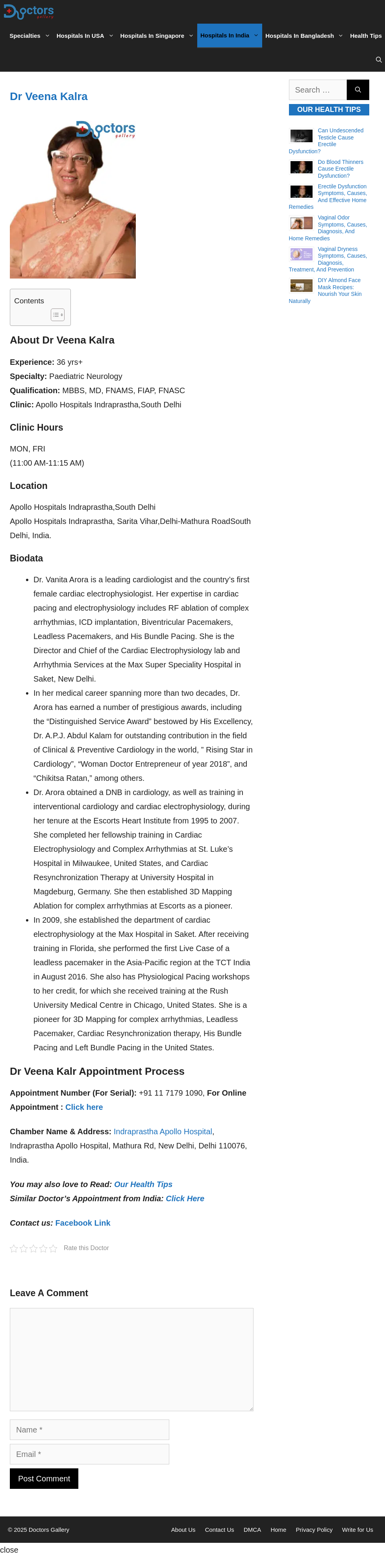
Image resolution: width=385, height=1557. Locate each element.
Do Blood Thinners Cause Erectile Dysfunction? (341, 169)
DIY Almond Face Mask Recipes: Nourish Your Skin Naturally (325, 290)
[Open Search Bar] (379, 60)
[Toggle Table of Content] (54, 314)
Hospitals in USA (87, 36)
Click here (84, 1107)
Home (278, 1529)
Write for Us (357, 1529)
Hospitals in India (231, 35)
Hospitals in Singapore (159, 36)
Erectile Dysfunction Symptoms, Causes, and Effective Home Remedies (328, 196)
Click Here (185, 1198)
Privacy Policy (314, 1529)
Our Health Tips (143, 1184)
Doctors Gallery (48, 1529)
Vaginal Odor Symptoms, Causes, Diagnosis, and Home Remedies (328, 228)
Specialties (31, 36)
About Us (183, 1529)
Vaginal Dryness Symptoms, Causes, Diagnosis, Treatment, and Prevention (328, 259)
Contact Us (219, 1529)
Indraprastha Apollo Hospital (163, 1131)
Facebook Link (83, 1223)
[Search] (358, 90)
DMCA (252, 1529)
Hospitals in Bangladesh (306, 36)
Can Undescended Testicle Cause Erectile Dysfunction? (326, 140)
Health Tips (366, 35)
